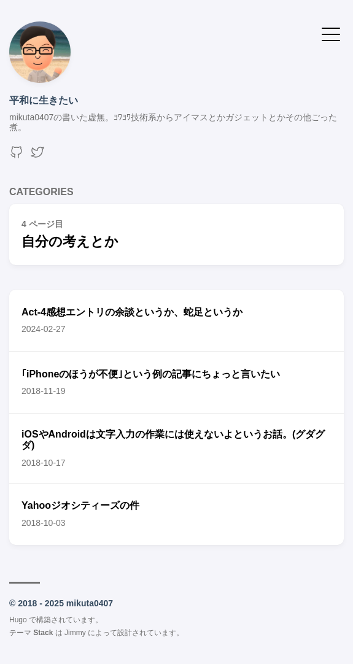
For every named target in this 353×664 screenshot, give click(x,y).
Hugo (18, 620)
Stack (43, 632)
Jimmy (75, 632)
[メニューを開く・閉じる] (331, 33)
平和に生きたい (43, 100)
